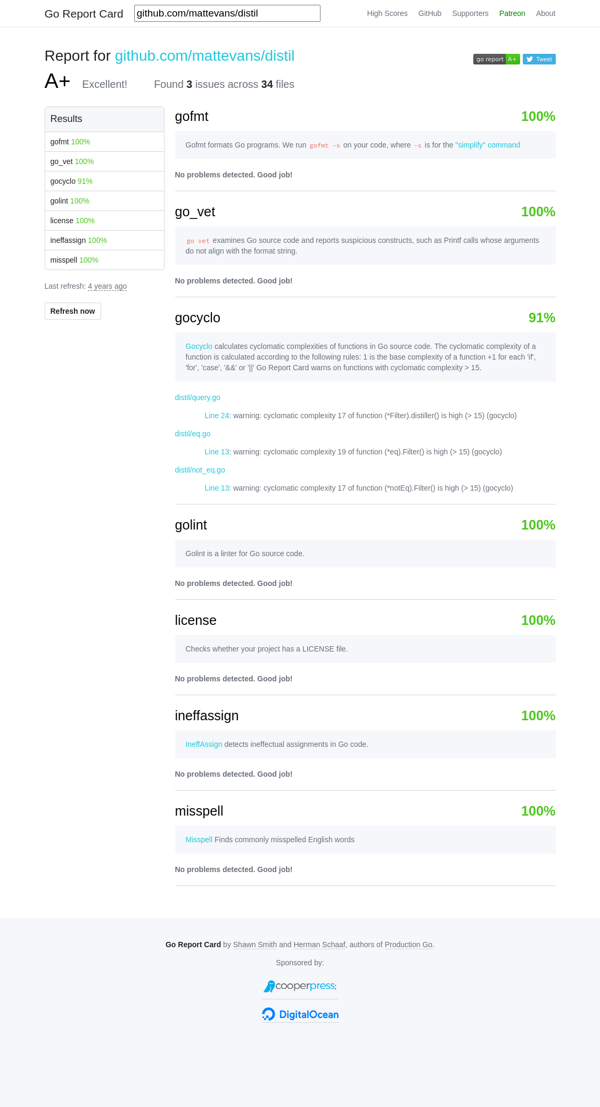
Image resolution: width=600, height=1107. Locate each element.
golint (70, 201)
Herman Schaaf (319, 944)
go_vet (72, 161)
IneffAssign (204, 744)
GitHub (430, 13)
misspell (74, 260)
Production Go (409, 944)
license (73, 220)
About (546, 13)
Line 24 (217, 415)
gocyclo (72, 181)
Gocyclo (199, 346)
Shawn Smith (255, 944)
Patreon (512, 13)
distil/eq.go (193, 433)
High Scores (387, 13)
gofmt (71, 141)
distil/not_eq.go (200, 470)
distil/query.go (197, 397)
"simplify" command (487, 145)
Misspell (199, 839)
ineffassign (79, 240)
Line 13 (217, 451)
